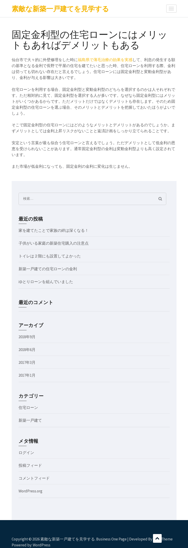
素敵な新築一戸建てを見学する (60, 8)
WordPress (41, 545)
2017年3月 (27, 362)
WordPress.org (30, 491)
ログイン (26, 452)
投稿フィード (30, 465)
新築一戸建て (30, 420)
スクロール (157, 538)
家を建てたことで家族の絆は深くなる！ (54, 230)
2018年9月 (27, 336)
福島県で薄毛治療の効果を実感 (105, 59)
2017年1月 (27, 375)
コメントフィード (34, 478)
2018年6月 (27, 349)
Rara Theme (163, 539)
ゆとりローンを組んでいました (46, 281)
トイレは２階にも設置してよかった (50, 256)
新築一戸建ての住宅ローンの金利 (48, 268)
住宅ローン (28, 407)
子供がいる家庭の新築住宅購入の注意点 (54, 243)
